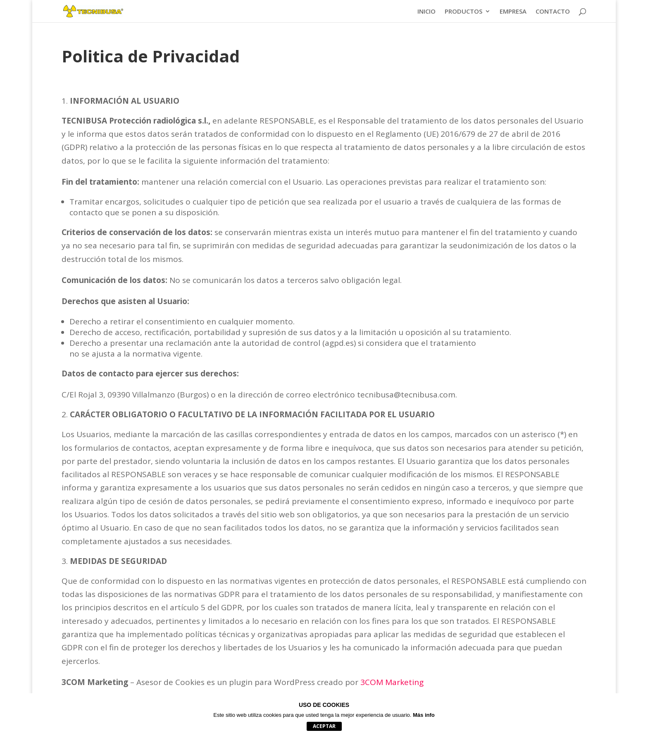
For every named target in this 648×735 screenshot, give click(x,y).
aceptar (324, 726)
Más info (424, 715)
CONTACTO (553, 11)
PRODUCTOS (463, 11)
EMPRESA (513, 11)
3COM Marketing (392, 682)
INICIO (426, 11)
